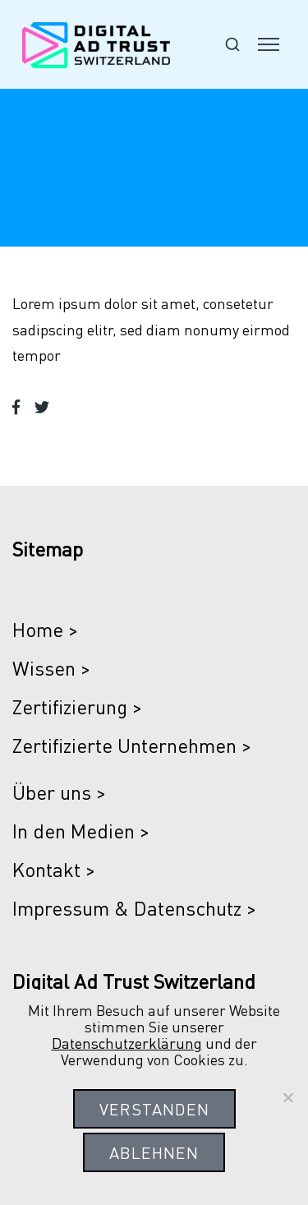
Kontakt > (53, 869)
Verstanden (154, 1109)
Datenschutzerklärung (127, 1042)
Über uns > (59, 792)
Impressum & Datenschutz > (134, 908)
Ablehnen (154, 1152)
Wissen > (51, 668)
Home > (45, 629)
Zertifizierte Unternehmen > (131, 745)
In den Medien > (80, 830)
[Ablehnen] (287, 1097)
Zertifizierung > (77, 706)
